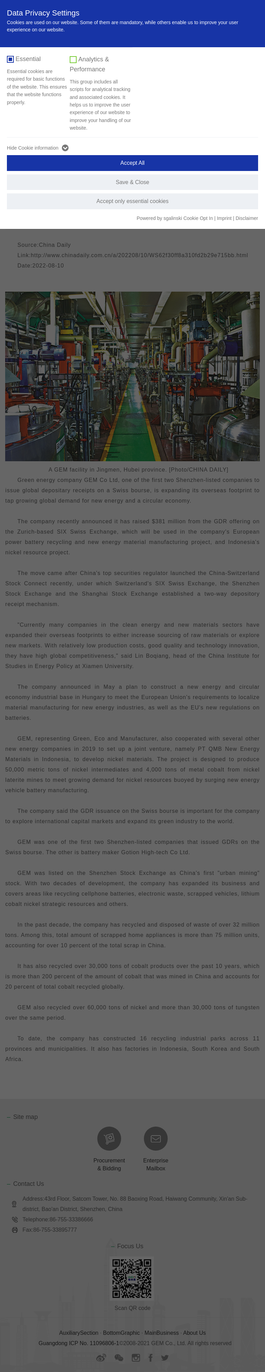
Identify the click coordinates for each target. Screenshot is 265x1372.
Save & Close (132, 182)
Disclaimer (247, 218)
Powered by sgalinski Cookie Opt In (175, 218)
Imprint (224, 218)
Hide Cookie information (32, 148)
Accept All (132, 163)
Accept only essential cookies (133, 201)
